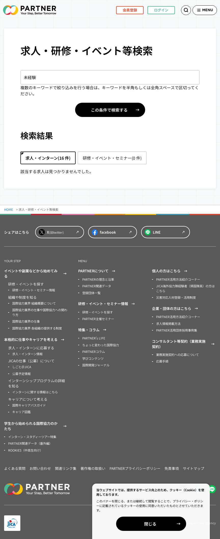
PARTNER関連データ (96, 286)
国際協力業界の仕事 (26, 321)
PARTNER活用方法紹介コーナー (178, 279)
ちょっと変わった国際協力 (100, 344)
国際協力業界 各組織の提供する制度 (37, 327)
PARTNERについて (97, 271)
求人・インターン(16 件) (48, 158)
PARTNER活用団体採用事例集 (176, 329)
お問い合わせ (40, 466)
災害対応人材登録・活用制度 (176, 297)
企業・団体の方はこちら (175, 308)
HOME (8, 209)
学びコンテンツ (93, 357)
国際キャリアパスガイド (29, 404)
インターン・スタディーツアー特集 (32, 435)
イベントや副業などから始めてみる (36, 273)
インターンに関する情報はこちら (35, 391)
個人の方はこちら (170, 271)
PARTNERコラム (93, 351)
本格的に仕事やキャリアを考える (35, 339)
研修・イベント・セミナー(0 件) (112, 158)
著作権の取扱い (92, 466)
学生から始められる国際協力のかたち (36, 424)
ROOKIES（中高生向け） (25, 448)
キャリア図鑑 (21, 410)
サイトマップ (193, 466)
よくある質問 (14, 466)
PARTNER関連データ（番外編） (30, 442)
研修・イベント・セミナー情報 (33, 290)
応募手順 (162, 360)
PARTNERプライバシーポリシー (134, 466)
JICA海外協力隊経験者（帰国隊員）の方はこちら (185, 288)
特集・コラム (93, 329)
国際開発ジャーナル (95, 364)
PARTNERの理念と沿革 (98, 279)
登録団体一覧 (91, 292)
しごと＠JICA (21, 366)
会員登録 (123, 9)
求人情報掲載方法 (168, 323)
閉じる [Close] (161, 524)
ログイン (155, 9)
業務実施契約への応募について (177, 353)
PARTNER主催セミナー (98, 318)
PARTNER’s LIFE (93, 337)
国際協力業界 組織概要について (34, 303)
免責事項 (171, 466)
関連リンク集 (65, 466)
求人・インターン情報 (27, 353)
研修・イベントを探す (97, 311)
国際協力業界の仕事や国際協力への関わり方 (39, 311)
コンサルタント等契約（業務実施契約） (184, 343)
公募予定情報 (21, 372)
